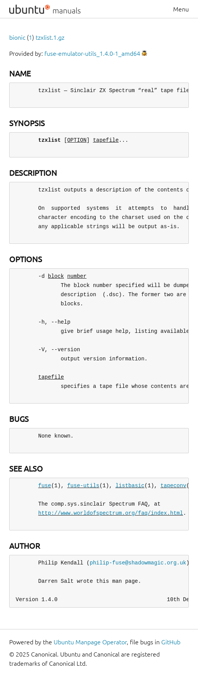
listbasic (129, 485)
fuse (44, 485)
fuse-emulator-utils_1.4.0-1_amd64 (92, 53)
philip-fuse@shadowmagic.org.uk (138, 562)
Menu (181, 9)
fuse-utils (83, 485)
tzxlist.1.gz (50, 37)
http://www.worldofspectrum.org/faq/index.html (110, 513)
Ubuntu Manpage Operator (90, 642)
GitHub (170, 642)
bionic (17, 37)
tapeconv (173, 485)
